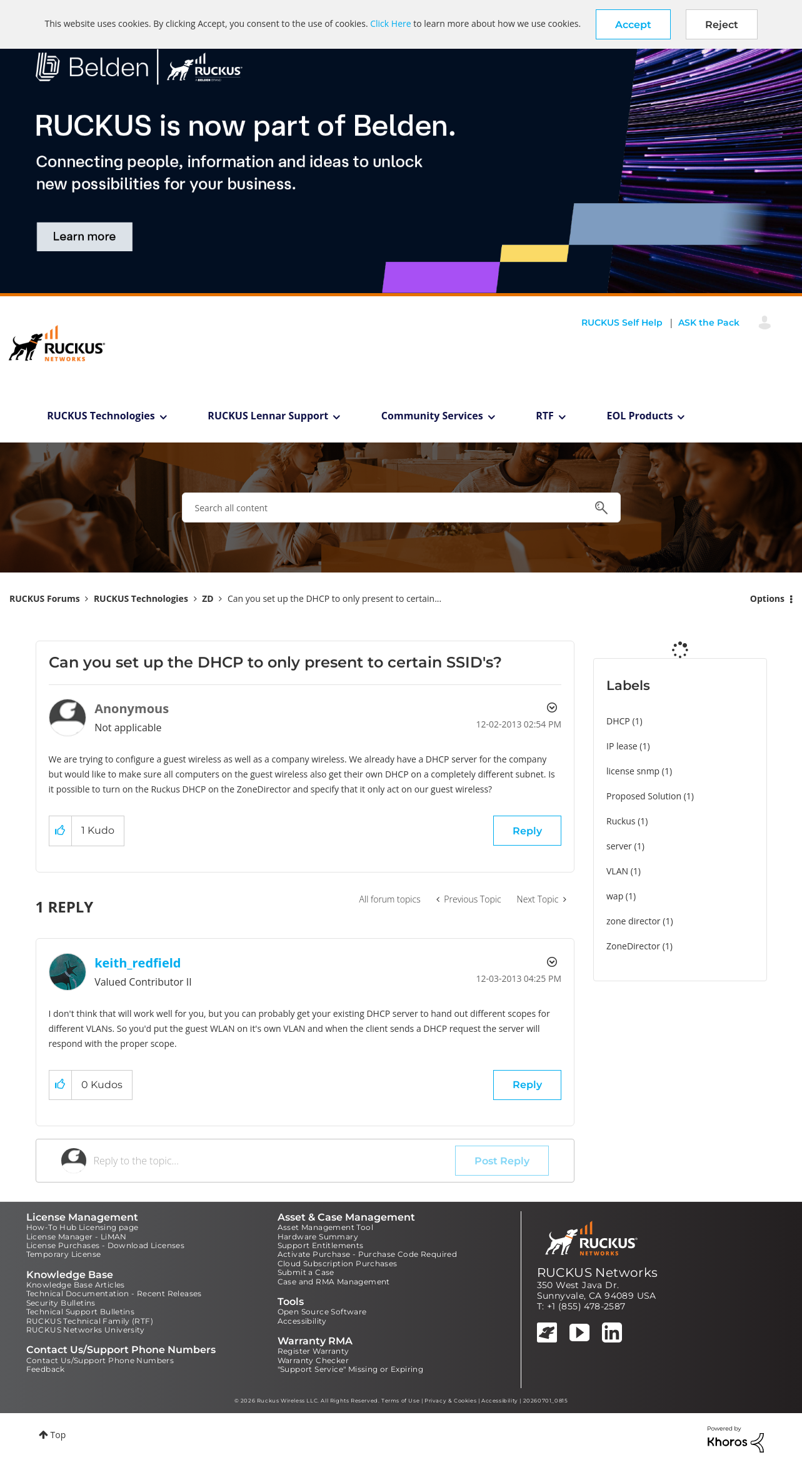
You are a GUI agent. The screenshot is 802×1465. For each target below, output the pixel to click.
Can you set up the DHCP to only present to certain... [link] (334, 598)
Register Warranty (313, 1351)
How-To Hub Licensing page (82, 1227)
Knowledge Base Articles (75, 1284)
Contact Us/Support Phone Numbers (100, 1360)
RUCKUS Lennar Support (268, 415)
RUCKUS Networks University (85, 1329)
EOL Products (640, 415)
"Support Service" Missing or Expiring (351, 1369)
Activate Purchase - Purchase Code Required (368, 1254)
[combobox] (401, 507)
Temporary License (63, 1254)
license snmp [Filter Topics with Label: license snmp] (632, 771)
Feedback (45, 1369)
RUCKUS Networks (597, 1272)
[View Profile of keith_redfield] (137, 962)
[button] (633, 24)
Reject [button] (721, 25)
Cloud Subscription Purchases (338, 1263)
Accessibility (302, 1321)
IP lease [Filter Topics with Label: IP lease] (622, 746)
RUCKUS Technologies (101, 415)
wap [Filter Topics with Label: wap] (614, 896)
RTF (545, 415)
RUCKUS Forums (44, 598)
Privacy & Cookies (450, 1401)
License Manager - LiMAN (76, 1236)
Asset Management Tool (325, 1227)
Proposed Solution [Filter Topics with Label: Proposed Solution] (643, 796)
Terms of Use (400, 1401)
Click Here (390, 23)
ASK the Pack (708, 322)
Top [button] (58, 1435)
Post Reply (501, 1161)
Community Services (432, 415)
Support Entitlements (321, 1245)
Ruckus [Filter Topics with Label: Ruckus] (621, 821)
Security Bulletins (61, 1303)
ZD (207, 598)
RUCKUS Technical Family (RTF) (90, 1321)
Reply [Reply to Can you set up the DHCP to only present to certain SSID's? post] (527, 831)
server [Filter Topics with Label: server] (619, 846)
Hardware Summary (318, 1236)
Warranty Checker (313, 1360)
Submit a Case (306, 1272)
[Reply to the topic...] (275, 1160)
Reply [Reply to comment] (527, 1085)
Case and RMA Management (334, 1281)
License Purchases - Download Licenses (105, 1245)
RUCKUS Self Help (622, 322)
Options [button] (767, 598)
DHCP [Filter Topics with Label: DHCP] (618, 721)
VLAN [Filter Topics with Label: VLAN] (617, 871)
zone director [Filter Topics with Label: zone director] (633, 921)
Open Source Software (322, 1311)
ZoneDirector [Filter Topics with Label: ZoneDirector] (633, 946)
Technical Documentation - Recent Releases (114, 1293)
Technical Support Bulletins (80, 1311)
